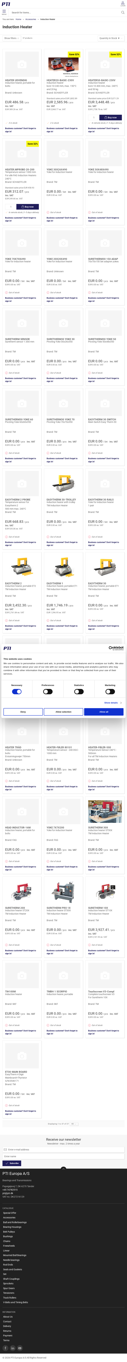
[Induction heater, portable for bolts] (22, 64)
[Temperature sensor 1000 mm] (22, 153)
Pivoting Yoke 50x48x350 (101, 341)
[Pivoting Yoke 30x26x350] (63, 323)
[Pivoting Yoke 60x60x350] (22, 403)
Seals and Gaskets (12, 1269)
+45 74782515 (10, 1189)
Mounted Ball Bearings (14, 1255)
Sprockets (8, 1283)
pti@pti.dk (7, 1193)
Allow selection (63, 712)
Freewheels (9, 1245)
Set (4, 1274)
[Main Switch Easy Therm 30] (105, 403)
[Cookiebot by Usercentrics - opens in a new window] (109, 648)
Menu (4, 12)
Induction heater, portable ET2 (20, 586)
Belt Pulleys (9, 1231)
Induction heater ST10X (100, 910)
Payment (7, 1335)
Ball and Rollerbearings (15, 1222)
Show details (111, 703)
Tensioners (8, 1293)
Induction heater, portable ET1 (62, 586)
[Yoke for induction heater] (63, 153)
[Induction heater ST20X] (22, 891)
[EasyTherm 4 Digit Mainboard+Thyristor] (22, 1055)
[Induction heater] (63, 64)
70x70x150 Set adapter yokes (103, 261)
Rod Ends (8, 1264)
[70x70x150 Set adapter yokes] (105, 243)
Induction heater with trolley (61, 502)
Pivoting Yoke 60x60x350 (18, 422)
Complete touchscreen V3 (101, 994)
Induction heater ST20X (17, 910)
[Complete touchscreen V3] (105, 975)
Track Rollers (9, 1297)
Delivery (7, 1326)
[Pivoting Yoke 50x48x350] (105, 323)
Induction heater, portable (60, 994)
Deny (23, 712)
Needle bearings (11, 1260)
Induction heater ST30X (100, 830)
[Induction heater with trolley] (63, 483)
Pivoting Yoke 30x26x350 (60, 341)
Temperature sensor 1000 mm (20, 172)
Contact (7, 1321)
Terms (6, 1340)
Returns (7, 1331)
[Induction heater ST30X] (105, 811)
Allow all (104, 712)
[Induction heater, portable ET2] (22, 567)
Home (18, 19)
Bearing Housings (12, 1227)
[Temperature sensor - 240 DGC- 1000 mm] (63, 731)
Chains (6, 1241)
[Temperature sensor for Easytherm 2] (22, 483)
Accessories (30, 19)
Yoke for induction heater (59, 172)
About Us (8, 1316)
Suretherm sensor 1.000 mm (19, 341)
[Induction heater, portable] (63, 975)
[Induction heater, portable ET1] (63, 567)
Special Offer (9, 1213)
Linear (6, 1250)
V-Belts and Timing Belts (15, 1302)
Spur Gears (9, 1288)
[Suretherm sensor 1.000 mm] (22, 323)
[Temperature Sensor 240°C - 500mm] (105, 731)
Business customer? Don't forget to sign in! (20, 130)
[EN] (7, 4)
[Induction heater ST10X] (105, 891)
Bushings (8, 1236)
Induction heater (55, 82)
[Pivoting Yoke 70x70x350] (63, 403)
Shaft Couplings (11, 1279)
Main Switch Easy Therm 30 (102, 422)
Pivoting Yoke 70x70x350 (60, 422)
